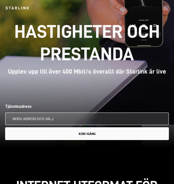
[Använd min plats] (161, 119)
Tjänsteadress (18, 106)
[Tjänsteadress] (87, 118)
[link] (17, 7)
